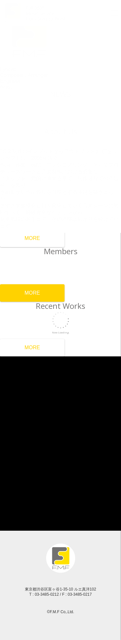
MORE (32, 238)
